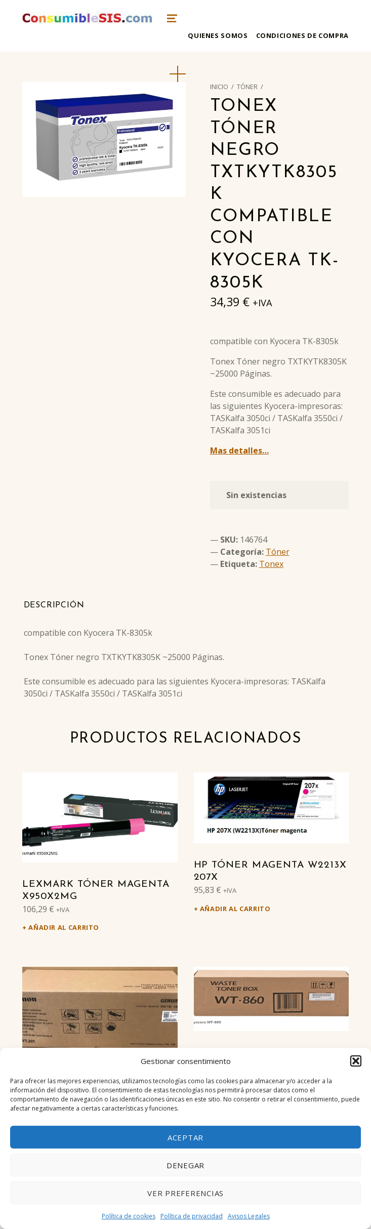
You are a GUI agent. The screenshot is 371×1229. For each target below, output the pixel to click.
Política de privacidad (191, 1216)
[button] (356, 1061)
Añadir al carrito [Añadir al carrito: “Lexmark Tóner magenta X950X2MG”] (63, 927)
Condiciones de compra (302, 35)
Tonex (271, 563)
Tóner (247, 86)
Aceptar (185, 1137)
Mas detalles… (239, 450)
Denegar (185, 1165)
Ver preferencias (185, 1193)
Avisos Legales (249, 1216)
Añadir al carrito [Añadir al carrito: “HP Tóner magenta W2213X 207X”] (235, 908)
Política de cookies (128, 1216)
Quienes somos (218, 35)
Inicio (219, 86)
